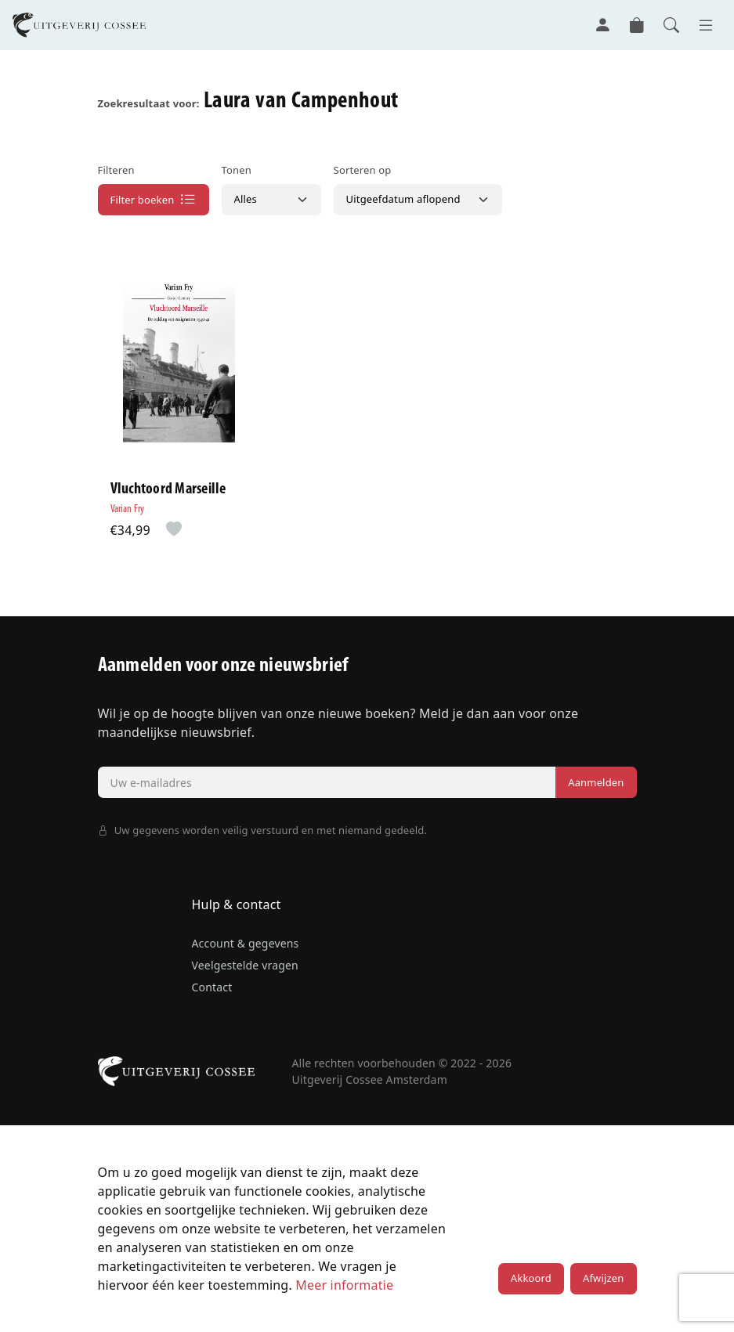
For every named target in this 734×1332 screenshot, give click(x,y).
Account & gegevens (245, 943)
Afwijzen (603, 1279)
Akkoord (531, 1279)
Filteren (116, 170)
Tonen (236, 170)
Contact (212, 987)
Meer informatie (344, 1285)
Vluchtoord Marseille (168, 490)
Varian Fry (127, 510)
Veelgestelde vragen (245, 965)
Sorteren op (363, 170)
